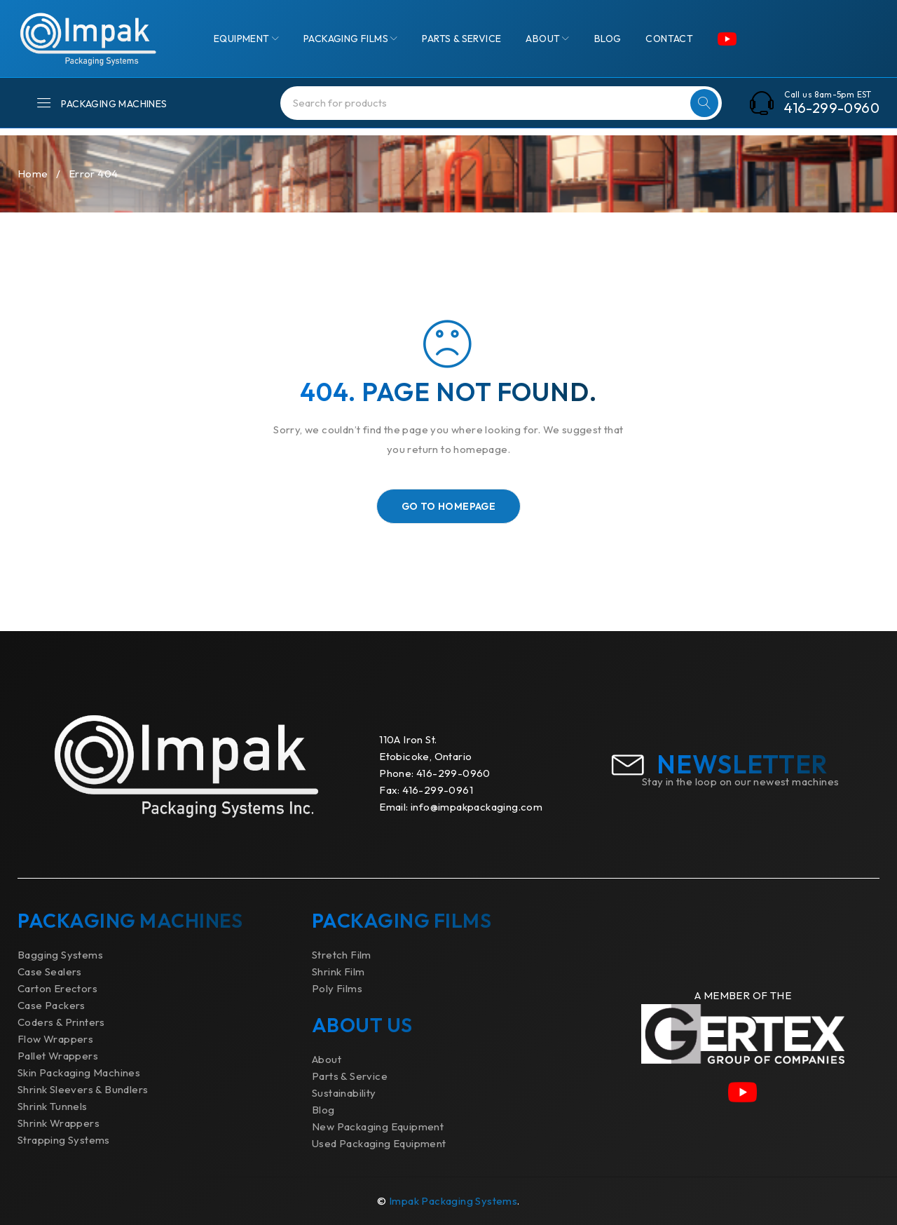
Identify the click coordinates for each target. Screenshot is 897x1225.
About (326, 1059)
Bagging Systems (60, 954)
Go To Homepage (449, 506)
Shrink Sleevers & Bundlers (83, 1089)
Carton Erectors (57, 988)
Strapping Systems (64, 1139)
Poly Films (337, 988)
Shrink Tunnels (53, 1106)
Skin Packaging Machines (79, 1072)
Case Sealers (50, 971)
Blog (323, 1109)
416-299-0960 (831, 108)
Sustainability (344, 1092)
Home (33, 173)
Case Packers (51, 1005)
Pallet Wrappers (58, 1055)
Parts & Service (350, 1076)
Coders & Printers (61, 1022)
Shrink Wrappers (59, 1123)
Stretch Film (341, 954)
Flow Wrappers (55, 1038)
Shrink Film (338, 971)
